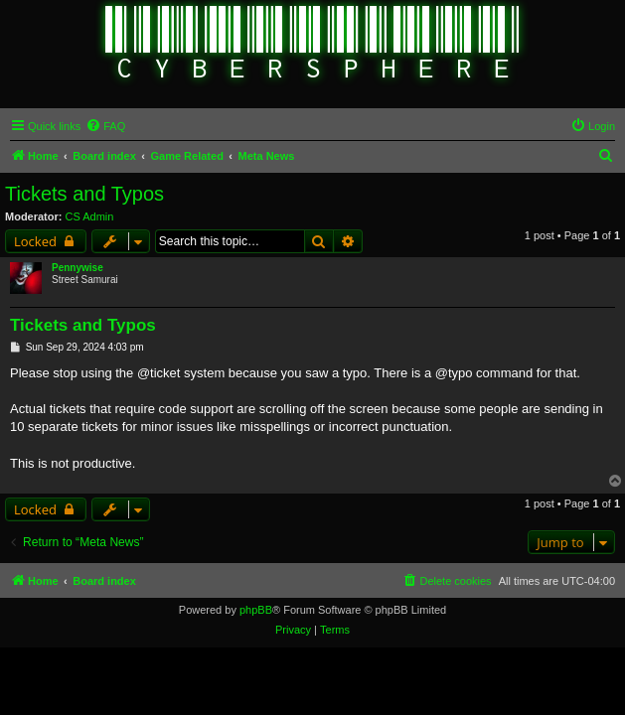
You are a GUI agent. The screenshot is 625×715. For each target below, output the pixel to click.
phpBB (255, 610)
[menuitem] (105, 126)
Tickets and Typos (84, 194)
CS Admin (90, 216)
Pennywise (77, 267)
